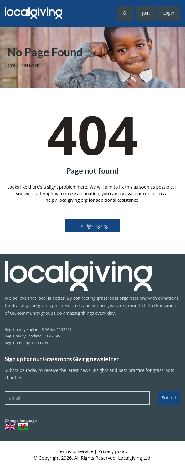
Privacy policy (113, 451)
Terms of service (75, 451)
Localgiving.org (92, 226)
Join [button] (146, 13)
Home (10, 65)
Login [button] (168, 13)
